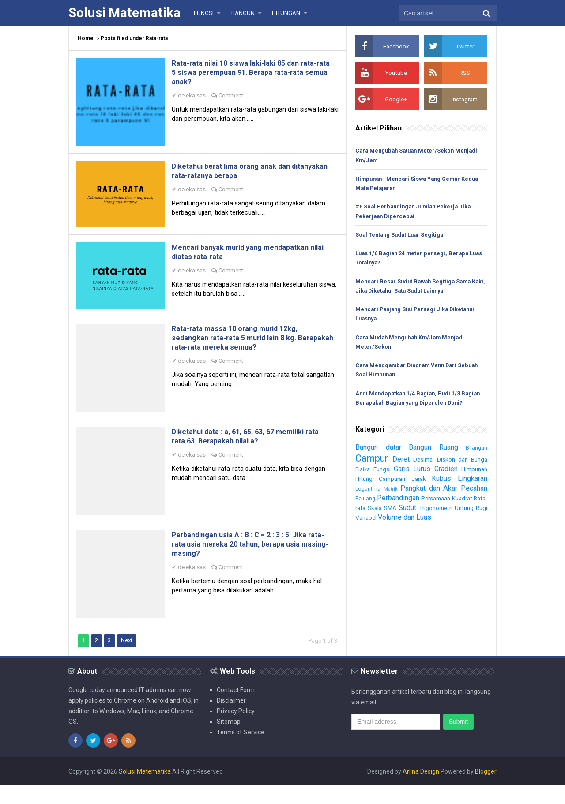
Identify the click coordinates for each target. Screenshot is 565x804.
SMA (415, 521)
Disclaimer (231, 718)
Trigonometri (469, 521)
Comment (234, 96)
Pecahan (473, 502)
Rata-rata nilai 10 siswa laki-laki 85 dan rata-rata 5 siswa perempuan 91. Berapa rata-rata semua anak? (247, 73)
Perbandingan (402, 511)
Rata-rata (368, 521)
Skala (395, 521)
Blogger (486, 789)
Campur (373, 472)
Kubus (441, 492)
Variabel (402, 531)
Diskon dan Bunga (462, 473)
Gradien (443, 482)
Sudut (436, 521)
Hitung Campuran (381, 492)
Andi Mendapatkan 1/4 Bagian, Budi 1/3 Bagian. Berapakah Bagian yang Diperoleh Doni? (415, 407)
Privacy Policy (236, 729)
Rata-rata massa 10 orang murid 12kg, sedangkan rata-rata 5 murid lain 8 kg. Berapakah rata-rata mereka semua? (245, 348)
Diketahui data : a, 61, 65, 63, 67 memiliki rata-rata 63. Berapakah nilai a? (249, 449)
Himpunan (473, 483)
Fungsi (381, 483)
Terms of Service (240, 750)
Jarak (419, 492)
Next (129, 658)
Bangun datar (379, 461)
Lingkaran (471, 492)
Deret (402, 473)
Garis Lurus (410, 482)
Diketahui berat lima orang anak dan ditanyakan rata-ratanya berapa (240, 175)
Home (86, 38)
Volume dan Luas (443, 531)
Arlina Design (421, 789)
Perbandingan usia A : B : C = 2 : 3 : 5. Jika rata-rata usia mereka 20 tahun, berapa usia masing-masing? (249, 560)
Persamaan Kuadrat (458, 512)
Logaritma (368, 502)
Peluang (365, 512)
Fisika (362, 483)
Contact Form (236, 708)
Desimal (425, 473)
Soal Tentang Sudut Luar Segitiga (401, 236)
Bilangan (476, 461)
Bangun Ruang (434, 461)
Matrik (390, 503)
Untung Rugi (372, 531)
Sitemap (229, 740)
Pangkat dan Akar (428, 502)
